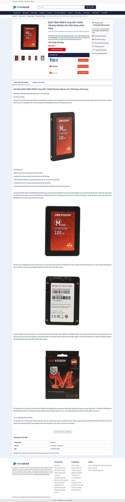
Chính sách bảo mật (60, 468)
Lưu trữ (49, 13)
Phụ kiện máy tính (76, 490)
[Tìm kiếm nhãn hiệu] (61, 7)
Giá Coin (48, 497)
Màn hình (34, 13)
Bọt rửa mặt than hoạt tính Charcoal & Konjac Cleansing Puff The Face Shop (38, 453)
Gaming (42, 13)
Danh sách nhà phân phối (61, 480)
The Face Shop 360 (29, 497)
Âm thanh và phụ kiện (77, 485)
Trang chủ (14, 1)
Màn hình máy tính (76, 468)
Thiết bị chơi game (76, 470)
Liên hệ (32, 1)
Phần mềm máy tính (76, 473)
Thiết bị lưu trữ (21, 16)
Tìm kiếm (90, 7)
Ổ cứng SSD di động (40, 16)
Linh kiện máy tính (76, 482)
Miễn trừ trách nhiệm (60, 473)
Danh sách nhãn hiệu (60, 477)
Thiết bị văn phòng (76, 487)
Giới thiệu (26, 1)
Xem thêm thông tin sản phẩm (62, 431)
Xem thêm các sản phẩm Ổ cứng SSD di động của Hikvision (74, 31)
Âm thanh (86, 13)
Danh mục (20, 1)
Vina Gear (69, 500)
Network (25, 13)
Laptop (70, 13)
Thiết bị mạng (75, 465)
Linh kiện (78, 13)
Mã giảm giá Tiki (59, 485)
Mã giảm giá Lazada (60, 487)
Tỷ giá (22, 497)
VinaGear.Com (62, 500)
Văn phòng (95, 13)
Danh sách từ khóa (60, 482)
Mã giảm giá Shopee (60, 490)
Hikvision (56, 31)
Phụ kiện (104, 13)
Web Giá (43, 497)
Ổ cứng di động (30, 16)
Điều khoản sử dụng (60, 470)
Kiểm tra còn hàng (56, 49)
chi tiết (38, 82)
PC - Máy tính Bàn (60, 13)
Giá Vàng (37, 497)
